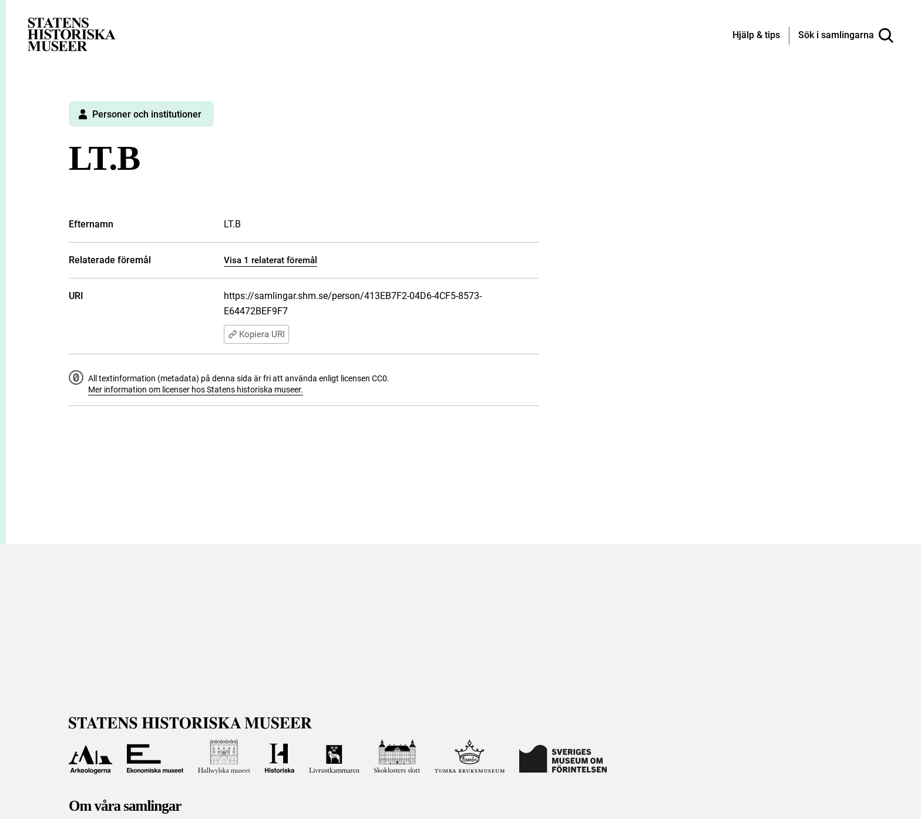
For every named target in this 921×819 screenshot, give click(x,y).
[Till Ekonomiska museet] (155, 756)
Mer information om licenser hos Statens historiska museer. (195, 389)
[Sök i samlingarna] (845, 35)
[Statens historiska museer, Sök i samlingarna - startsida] (72, 34)
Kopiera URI (256, 334)
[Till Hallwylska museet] (224, 756)
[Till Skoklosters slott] (397, 756)
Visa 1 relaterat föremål (270, 260)
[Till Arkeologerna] (90, 756)
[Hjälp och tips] (756, 36)
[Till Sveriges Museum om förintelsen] (563, 756)
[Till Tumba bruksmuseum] (470, 756)
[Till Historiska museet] (279, 756)
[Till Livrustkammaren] (334, 756)
